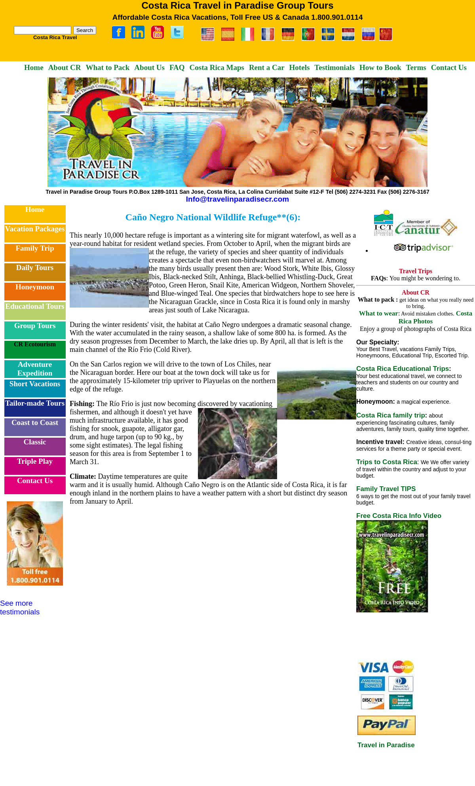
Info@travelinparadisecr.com (237, 199)
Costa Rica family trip (390, 415)
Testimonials (334, 67)
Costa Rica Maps (217, 67)
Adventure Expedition (35, 368)
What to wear (378, 313)
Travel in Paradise (386, 745)
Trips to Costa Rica (386, 462)
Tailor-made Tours (35, 403)
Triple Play (35, 461)
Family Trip (35, 248)
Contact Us (449, 67)
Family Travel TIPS (386, 489)
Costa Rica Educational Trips (402, 368)
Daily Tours (35, 267)
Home (34, 67)
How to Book (380, 67)
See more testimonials (20, 607)
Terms (416, 67)
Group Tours (35, 325)
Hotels (299, 67)
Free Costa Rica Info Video (398, 516)
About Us (149, 67)
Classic (35, 442)
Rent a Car (267, 67)
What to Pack (108, 67)
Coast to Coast (34, 422)
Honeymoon (34, 287)
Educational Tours (34, 306)
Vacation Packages (35, 229)
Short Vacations (35, 384)
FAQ (177, 67)
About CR (64, 67)
